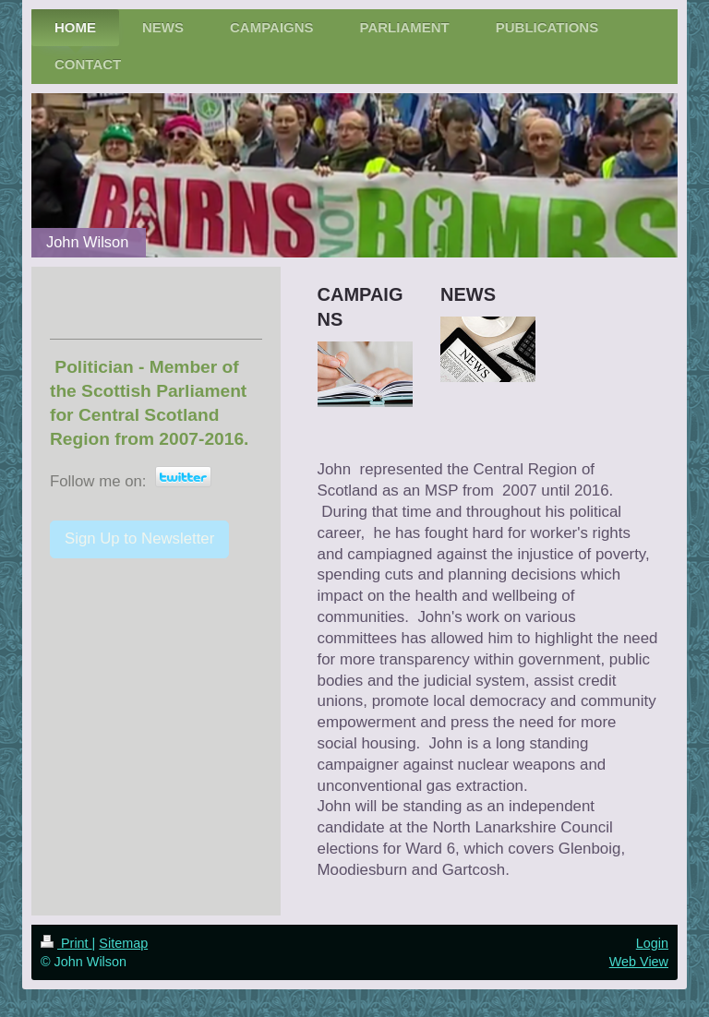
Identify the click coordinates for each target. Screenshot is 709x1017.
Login (652, 943)
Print (66, 943)
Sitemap (123, 943)
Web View (638, 961)
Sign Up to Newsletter (139, 538)
